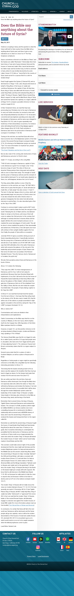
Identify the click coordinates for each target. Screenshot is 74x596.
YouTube (35, 540)
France (62, 548)
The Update (25, 11)
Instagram (37, 548)
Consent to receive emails (49, 90)
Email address (43, 68)
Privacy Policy (31, 556)
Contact (62, 11)
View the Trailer (43, 163)
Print (4, 39)
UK (64, 540)
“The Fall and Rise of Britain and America (21, 505)
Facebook (28, 540)
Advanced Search (68, 19)
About (69, 11)
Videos (44, 11)
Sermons (53, 11)
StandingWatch (14, 11)
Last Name (41, 83)
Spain (68, 548)
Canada (58, 540)
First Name (42, 76)
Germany (71, 540)
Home (3, 17)
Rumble (41, 540)
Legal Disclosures (43, 556)
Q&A (9, 17)
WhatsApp (47, 540)
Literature (34, 11)
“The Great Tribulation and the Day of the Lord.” (15, 150)
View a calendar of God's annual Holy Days (51, 192)
